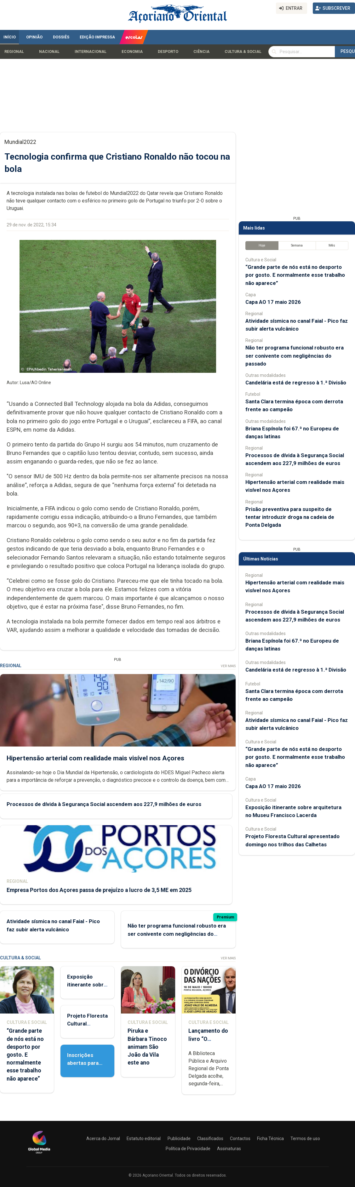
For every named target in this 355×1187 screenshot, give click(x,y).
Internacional (90, 51)
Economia (132, 51)
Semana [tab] (297, 245)
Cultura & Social (243, 51)
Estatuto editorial (144, 1138)
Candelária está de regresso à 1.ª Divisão (295, 382)
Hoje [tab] (262, 245)
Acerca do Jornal (103, 1138)
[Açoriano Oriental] (39, 1154)
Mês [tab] (332, 245)
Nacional (49, 51)
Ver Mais (228, 666)
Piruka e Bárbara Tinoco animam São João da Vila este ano (147, 1047)
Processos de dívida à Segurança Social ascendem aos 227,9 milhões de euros (104, 804)
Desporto (168, 51)
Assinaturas (229, 1148)
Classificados (210, 1138)
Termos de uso (305, 1138)
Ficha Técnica (270, 1138)
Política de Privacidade (188, 1148)
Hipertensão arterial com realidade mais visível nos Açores (95, 758)
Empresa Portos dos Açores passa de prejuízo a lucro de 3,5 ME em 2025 (99, 890)
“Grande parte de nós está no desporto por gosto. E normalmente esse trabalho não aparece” (25, 1055)
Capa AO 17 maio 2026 (273, 302)
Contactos (240, 1138)
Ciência (201, 51)
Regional (14, 51)
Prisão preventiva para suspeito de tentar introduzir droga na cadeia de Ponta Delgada (289, 517)
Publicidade (179, 1138)
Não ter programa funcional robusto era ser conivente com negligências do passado (177, 934)
